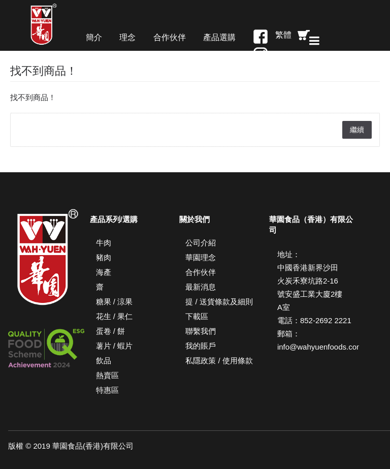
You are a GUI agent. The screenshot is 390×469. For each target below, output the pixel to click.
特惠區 (107, 390)
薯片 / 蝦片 (114, 345)
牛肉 (103, 242)
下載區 (196, 316)
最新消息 (200, 287)
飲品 (103, 360)
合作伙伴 (200, 272)
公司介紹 (200, 242)
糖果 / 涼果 (114, 301)
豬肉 (103, 257)
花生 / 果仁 (114, 316)
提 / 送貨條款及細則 (219, 301)
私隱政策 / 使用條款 (219, 360)
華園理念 (200, 257)
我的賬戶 (200, 345)
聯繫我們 (200, 331)
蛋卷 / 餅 (110, 331)
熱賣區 (107, 375)
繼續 (357, 130)
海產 (103, 272)
